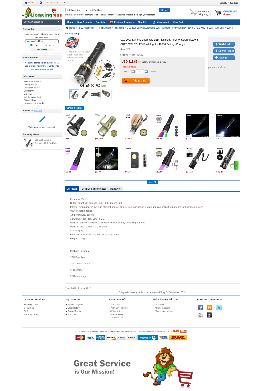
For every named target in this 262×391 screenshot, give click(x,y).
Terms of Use (117, 318)
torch (96, 15)
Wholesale (159, 304)
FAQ (26, 311)
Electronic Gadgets (120, 331)
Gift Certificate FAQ (32, 97)
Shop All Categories (33, 22)
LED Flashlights (86, 28)
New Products (84, 22)
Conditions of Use (32, 88)
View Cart (178, 22)
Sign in (71, 304)
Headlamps (120, 15)
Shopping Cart (230, 12)
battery (111, 15)
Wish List (72, 314)
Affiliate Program (162, 308)
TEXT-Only (47, 45)
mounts (129, 15)
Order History (74, 308)
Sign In (223, 2)
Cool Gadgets (97, 331)
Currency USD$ (51, 2)
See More (38, 111)
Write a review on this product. (41, 127)
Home (30, 2)
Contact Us (29, 91)
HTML (34, 45)
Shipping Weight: (128, 55)
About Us (142, 22)
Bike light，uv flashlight (144, 15)
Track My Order (31, 314)
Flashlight (107, 331)
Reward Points (74, 311)
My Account (163, 22)
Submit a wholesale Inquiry (154, 62)
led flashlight (105, 28)
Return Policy (117, 314)
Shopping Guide (31, 304)
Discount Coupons (32, 100)
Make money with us (164, 311)
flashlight (88, 15)
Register (234, 2)
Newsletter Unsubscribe (34, 103)
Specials (100, 22)
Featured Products (124, 22)
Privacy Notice (30, 85)
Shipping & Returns (32, 81)
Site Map (28, 94)
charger (103, 15)
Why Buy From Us (119, 308)
